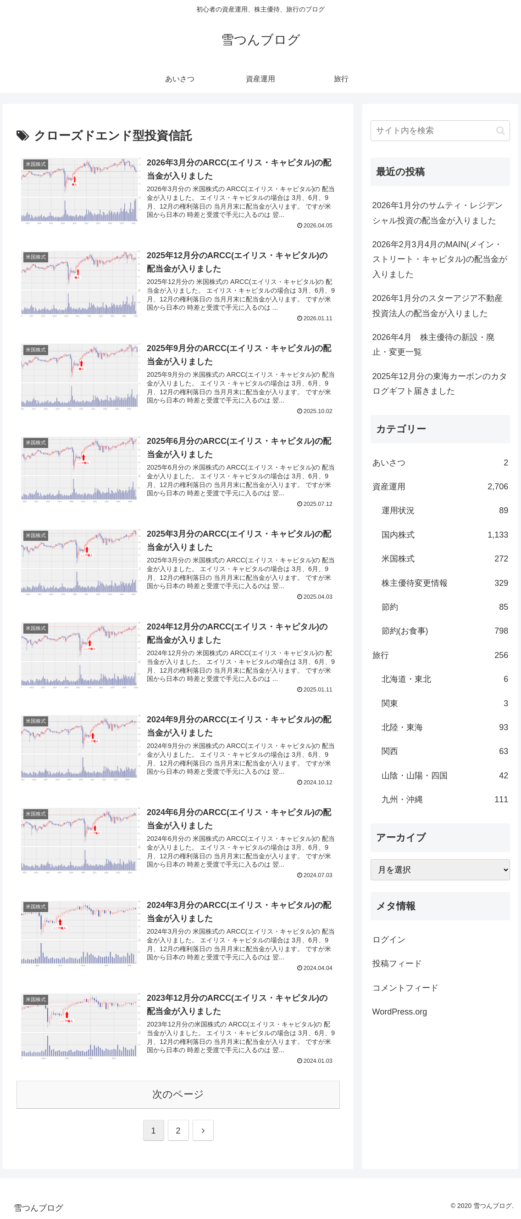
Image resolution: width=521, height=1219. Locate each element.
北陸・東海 (445, 727)
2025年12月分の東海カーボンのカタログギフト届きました (439, 384)
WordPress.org (399, 1011)
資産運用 (440, 486)
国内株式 (445, 534)
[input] (440, 130)
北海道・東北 (445, 679)
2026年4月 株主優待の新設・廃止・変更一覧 (433, 345)
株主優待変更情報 (445, 583)
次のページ (178, 1094)
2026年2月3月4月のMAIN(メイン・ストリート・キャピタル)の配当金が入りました (439, 259)
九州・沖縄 (445, 799)
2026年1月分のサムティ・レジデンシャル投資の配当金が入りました (437, 213)
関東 (445, 703)
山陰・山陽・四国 (445, 775)
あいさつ (440, 462)
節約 (445, 607)
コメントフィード (405, 987)
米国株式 (445, 558)
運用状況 (445, 510)
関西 (445, 751)
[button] (501, 130)
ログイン (388, 939)
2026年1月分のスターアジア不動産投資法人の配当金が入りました (437, 306)
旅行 (440, 655)
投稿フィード (397, 963)
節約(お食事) (445, 631)
